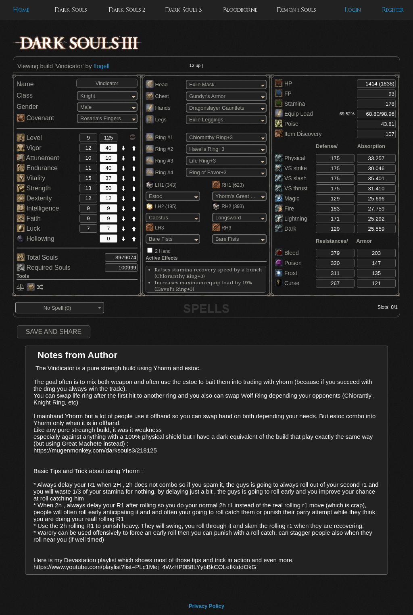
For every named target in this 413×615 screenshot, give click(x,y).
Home (21, 9)
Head (157, 84)
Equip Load (294, 113)
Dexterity (34, 198)
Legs (156, 120)
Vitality (31, 178)
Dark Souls (70, 9)
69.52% (347, 113)
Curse (287, 283)
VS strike (291, 168)
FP (283, 93)
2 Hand (163, 251)
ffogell (102, 66)
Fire (284, 208)
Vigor (29, 147)
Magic (287, 198)
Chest (157, 96)
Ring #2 (159, 149)
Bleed (287, 253)
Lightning (291, 218)
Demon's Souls (296, 9)
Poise (286, 124)
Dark (285, 228)
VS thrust (291, 188)
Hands (158, 108)
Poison (288, 263)
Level (29, 137)
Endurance (37, 168)
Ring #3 (159, 161)
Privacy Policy (206, 606)
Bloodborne (240, 9)
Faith (29, 218)
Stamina (290, 103)
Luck (28, 228)
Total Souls (37, 257)
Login (352, 9)
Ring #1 (159, 137)
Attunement (38, 157)
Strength (34, 188)
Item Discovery (298, 134)
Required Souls (44, 267)
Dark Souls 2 (126, 9)
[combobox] (59, 307)
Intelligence (38, 208)
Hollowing (35, 238)
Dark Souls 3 (183, 9)
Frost (286, 273)
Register (393, 9)
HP (283, 83)
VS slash (291, 178)
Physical (290, 158)
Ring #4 (159, 172)
